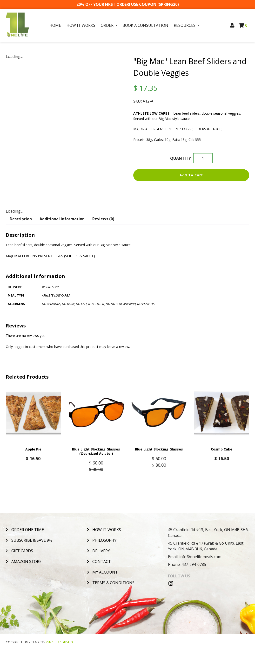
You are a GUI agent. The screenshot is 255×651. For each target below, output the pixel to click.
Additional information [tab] (62, 219)
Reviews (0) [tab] (103, 219)
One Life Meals (59, 643)
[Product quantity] (203, 158)
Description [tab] (21, 219)
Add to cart (191, 175)
